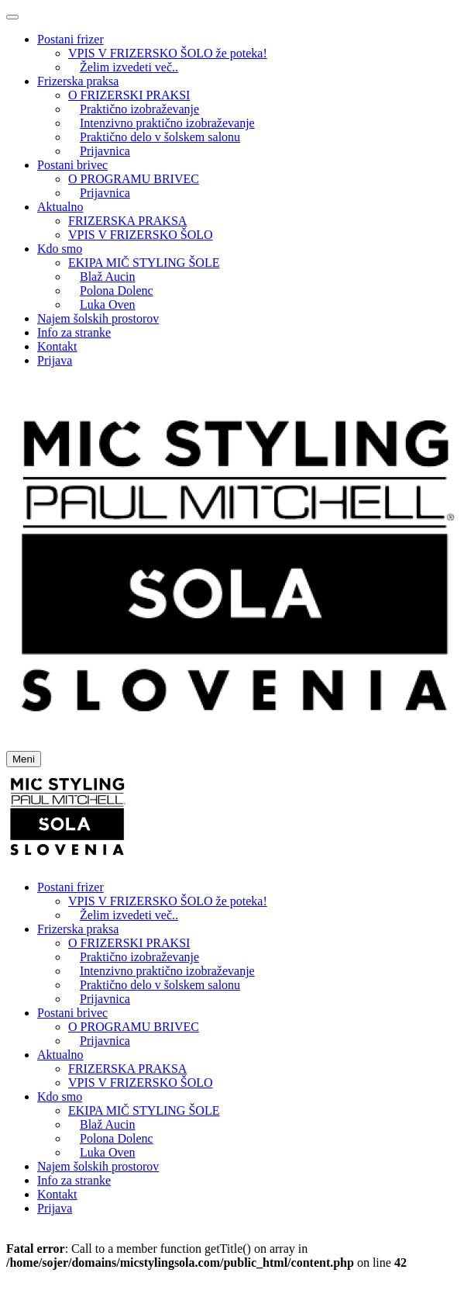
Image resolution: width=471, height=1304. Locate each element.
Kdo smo (59, 248)
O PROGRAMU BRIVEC (133, 178)
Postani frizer (70, 39)
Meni (23, 759)
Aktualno (60, 206)
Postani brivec (72, 164)
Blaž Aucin (108, 276)
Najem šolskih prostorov (98, 318)
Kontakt (57, 346)
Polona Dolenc (116, 290)
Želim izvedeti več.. (129, 67)
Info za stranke (74, 332)
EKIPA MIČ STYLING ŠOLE (143, 262)
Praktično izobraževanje (139, 109)
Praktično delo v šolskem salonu (160, 137)
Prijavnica (105, 150)
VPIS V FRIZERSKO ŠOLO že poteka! (167, 53)
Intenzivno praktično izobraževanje (167, 123)
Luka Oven (108, 304)
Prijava (54, 360)
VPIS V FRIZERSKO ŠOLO (140, 234)
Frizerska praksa (78, 81)
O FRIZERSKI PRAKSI (129, 95)
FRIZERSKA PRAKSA (127, 220)
